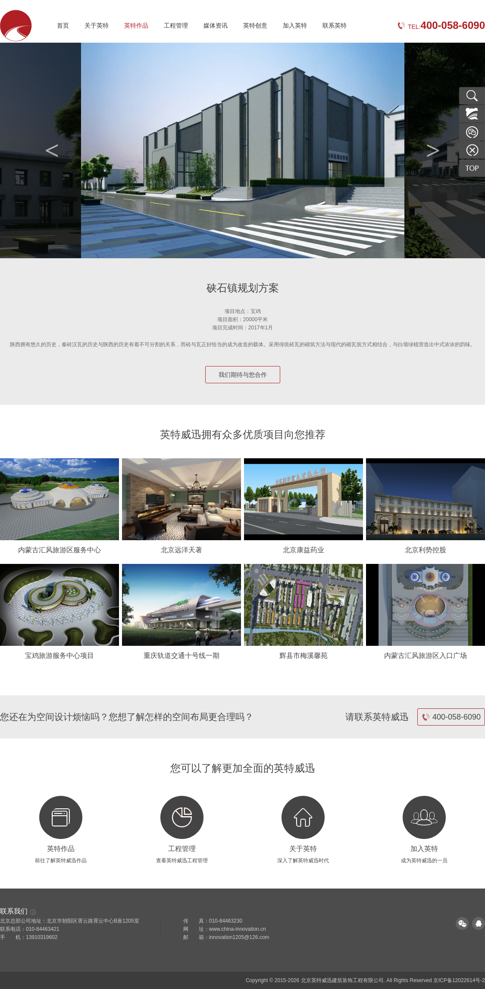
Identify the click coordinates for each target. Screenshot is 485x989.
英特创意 (255, 25)
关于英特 (96, 25)
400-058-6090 (451, 717)
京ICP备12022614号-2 (459, 980)
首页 (63, 25)
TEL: (441, 26)
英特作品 (136, 25)
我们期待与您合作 (243, 374)
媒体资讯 (215, 25)
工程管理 (176, 25)
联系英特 (334, 25)
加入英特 (295, 25)
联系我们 (18, 911)
